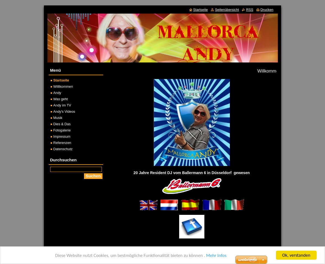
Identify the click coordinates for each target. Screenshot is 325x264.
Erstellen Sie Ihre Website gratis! (208, 260)
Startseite (61, 80)
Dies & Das (62, 124)
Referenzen (62, 143)
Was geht (60, 99)
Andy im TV (62, 105)
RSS (249, 10)
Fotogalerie (62, 130)
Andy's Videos (64, 111)
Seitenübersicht (227, 10)
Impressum (61, 136)
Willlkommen (63, 86)
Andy (57, 93)
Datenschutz (63, 149)
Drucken (266, 10)
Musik (57, 118)
